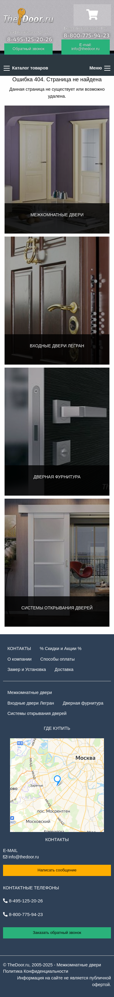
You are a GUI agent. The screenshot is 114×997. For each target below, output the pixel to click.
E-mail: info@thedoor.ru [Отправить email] (85, 46)
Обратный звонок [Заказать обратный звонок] (28, 48)
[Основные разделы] (107, 68)
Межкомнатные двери (29, 692)
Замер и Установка (26, 669)
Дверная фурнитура (83, 703)
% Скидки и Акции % (60, 648)
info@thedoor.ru (21, 856)
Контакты (19, 648)
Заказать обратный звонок (57, 932)
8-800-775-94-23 (86, 35)
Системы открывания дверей (36, 713)
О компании (19, 659)
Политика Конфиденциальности (35, 971)
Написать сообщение (56, 870)
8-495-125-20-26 (29, 38)
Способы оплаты (57, 659)
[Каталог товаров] (7, 68)
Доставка (64, 669)
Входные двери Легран (30, 703)
